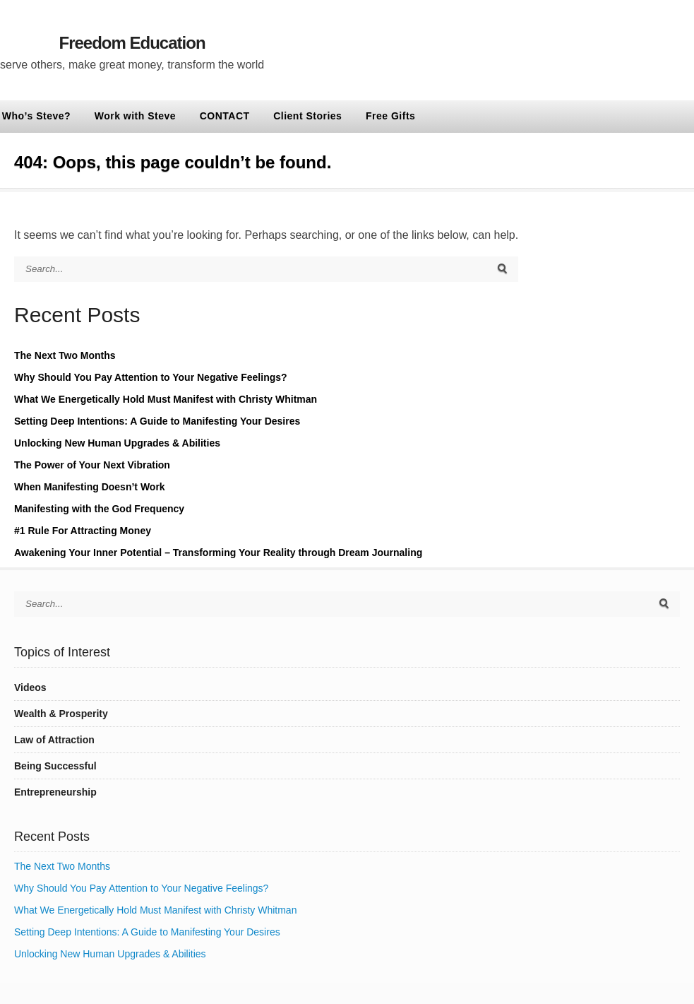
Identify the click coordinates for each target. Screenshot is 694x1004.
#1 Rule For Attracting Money (82, 530)
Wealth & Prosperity (61, 713)
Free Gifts (390, 116)
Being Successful (55, 766)
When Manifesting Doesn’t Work (89, 486)
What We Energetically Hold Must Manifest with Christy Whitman (165, 399)
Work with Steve (135, 116)
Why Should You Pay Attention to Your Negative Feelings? (150, 377)
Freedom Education (132, 42)
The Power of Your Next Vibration (92, 465)
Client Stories (307, 116)
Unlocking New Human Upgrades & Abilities (117, 443)
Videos (30, 687)
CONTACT (225, 116)
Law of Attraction (54, 739)
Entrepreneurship (55, 792)
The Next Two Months (65, 355)
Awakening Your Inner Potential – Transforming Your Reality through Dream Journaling (218, 552)
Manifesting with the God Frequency (99, 508)
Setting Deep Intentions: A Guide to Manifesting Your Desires (157, 421)
